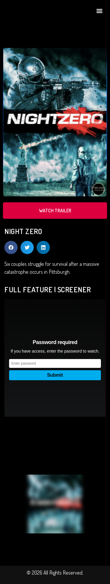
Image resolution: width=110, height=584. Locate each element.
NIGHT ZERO (23, 231)
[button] (99, 11)
